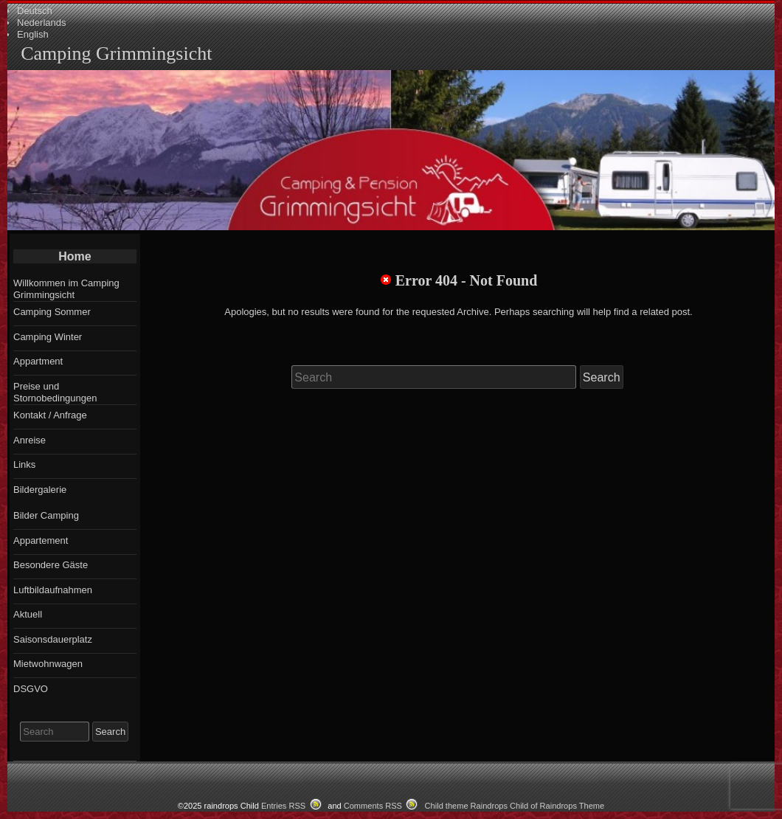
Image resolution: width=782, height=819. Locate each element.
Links (24, 464)
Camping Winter (47, 336)
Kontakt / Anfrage (50, 415)
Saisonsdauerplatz (52, 639)
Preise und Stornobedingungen (55, 392)
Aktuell (27, 614)
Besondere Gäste (50, 564)
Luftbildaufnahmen (52, 589)
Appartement (40, 540)
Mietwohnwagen (48, 663)
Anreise (29, 440)
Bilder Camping (46, 515)
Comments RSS (373, 805)
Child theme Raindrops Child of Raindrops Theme (515, 805)
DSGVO (30, 688)
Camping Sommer (52, 311)
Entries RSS (283, 805)
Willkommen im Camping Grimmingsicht (66, 288)
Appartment (38, 361)
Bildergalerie (39, 489)
